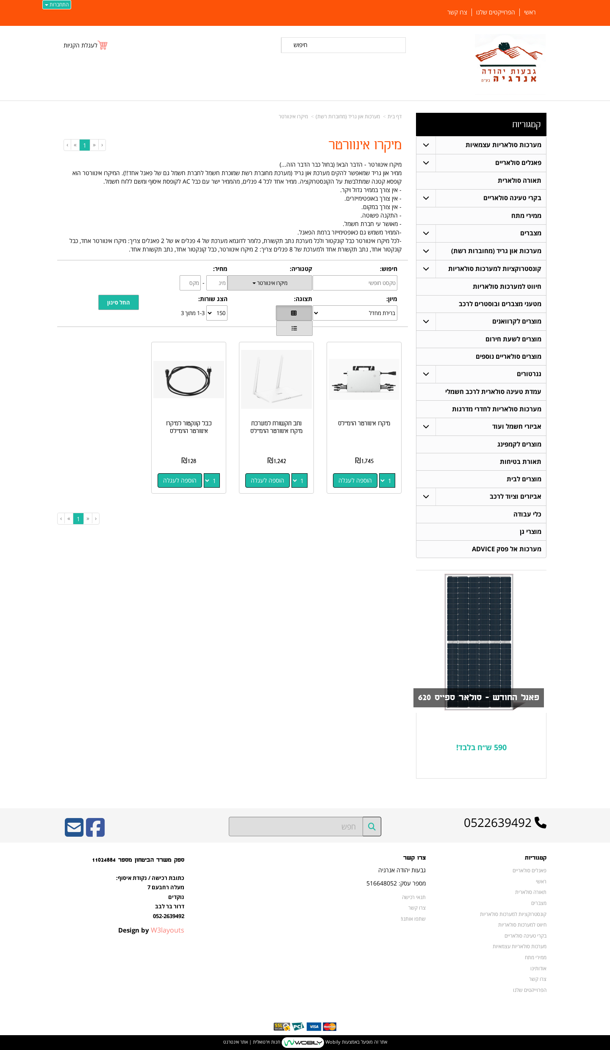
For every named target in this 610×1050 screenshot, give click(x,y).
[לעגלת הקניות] (86, 45)
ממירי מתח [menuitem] (526, 215)
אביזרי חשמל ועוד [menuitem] (516, 426)
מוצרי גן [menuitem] (530, 531)
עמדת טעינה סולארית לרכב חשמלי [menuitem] (493, 391)
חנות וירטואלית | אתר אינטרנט (251, 1042)
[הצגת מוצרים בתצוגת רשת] (294, 313)
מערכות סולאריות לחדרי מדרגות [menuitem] (496, 409)
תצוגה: (303, 299)
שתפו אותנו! (413, 918)
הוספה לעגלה (355, 480)
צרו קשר (417, 907)
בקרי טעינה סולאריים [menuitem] (512, 197)
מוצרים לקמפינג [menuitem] (519, 444)
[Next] (75, 145)
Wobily (332, 1042)
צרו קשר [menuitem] (457, 12)
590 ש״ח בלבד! (481, 747)
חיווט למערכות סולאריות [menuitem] (507, 286)
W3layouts (167, 930)
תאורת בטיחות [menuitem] (520, 461)
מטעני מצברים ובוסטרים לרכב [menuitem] (500, 303)
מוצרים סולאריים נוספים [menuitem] (508, 356)
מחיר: (220, 269)
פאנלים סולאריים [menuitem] (518, 162)
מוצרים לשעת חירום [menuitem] (513, 339)
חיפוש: (388, 269)
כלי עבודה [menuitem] (527, 514)
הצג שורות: (212, 299)
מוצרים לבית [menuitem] (524, 479)
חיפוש (301, 45)
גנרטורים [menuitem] (529, 373)
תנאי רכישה (414, 897)
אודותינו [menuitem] (538, 968)
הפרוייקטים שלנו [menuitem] (495, 12)
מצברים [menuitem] (530, 233)
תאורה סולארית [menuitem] (519, 180)
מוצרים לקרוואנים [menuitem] (516, 321)
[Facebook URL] (95, 833)
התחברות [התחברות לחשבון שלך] (57, 4)
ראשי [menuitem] (530, 12)
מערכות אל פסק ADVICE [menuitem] (506, 549)
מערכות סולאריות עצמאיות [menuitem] (503, 144)
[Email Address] (74, 833)
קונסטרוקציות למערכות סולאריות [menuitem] (494, 268)
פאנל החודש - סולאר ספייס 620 (478, 698)
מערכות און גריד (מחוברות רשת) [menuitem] (496, 250)
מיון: (391, 299)
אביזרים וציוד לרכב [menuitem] (515, 496)
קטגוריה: (301, 269)
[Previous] (94, 145)
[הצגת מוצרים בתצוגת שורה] (294, 328)
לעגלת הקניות (80, 45)
